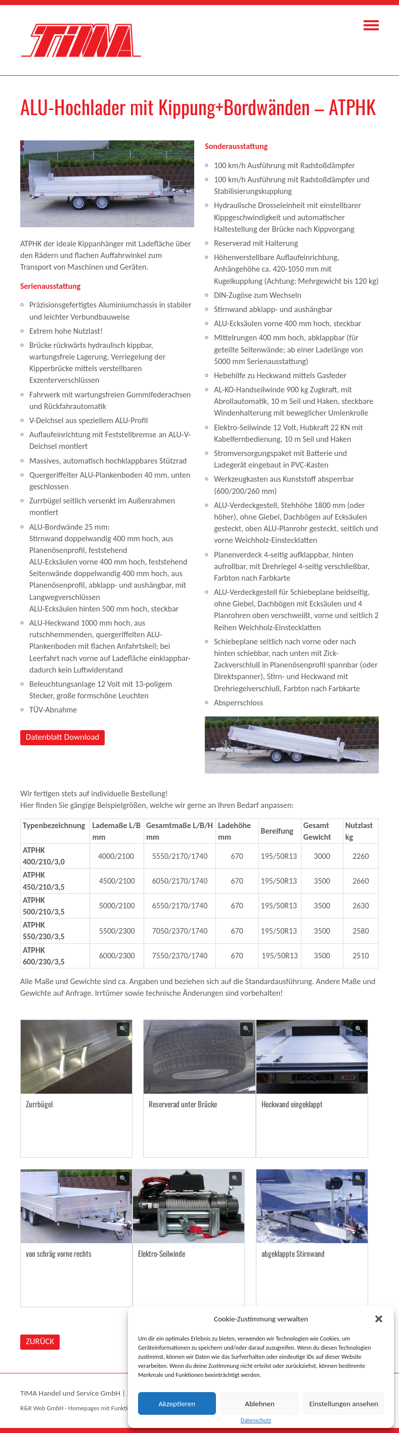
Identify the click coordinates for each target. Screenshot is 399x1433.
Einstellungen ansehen (343, 1403)
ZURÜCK (40, 1341)
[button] (379, 1319)
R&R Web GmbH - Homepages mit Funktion (77, 1408)
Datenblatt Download (62, 737)
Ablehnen (260, 1403)
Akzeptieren (177, 1403)
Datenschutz (256, 1420)
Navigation (371, 25)
